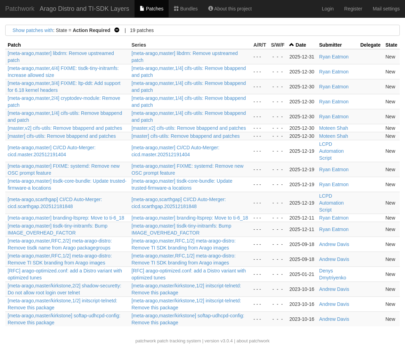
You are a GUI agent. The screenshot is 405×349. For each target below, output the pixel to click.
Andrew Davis (334, 244)
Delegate (370, 45)
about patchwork (252, 340)
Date (300, 45)
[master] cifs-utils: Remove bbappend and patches (62, 136)
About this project (230, 8)
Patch (14, 45)
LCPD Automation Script (331, 151)
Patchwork (19, 8)
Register (353, 8)
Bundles (185, 8)
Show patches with (33, 30)
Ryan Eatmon (334, 57)
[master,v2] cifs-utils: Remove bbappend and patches (65, 128)
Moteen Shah (333, 128)
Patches (151, 8)
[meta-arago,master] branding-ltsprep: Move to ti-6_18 (66, 218)
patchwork (145, 340)
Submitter (330, 45)
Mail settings (386, 8)
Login (328, 8)
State (391, 45)
